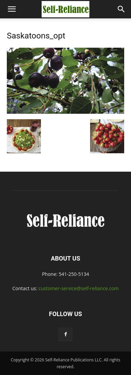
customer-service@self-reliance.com (79, 288)
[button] (12, 9)
